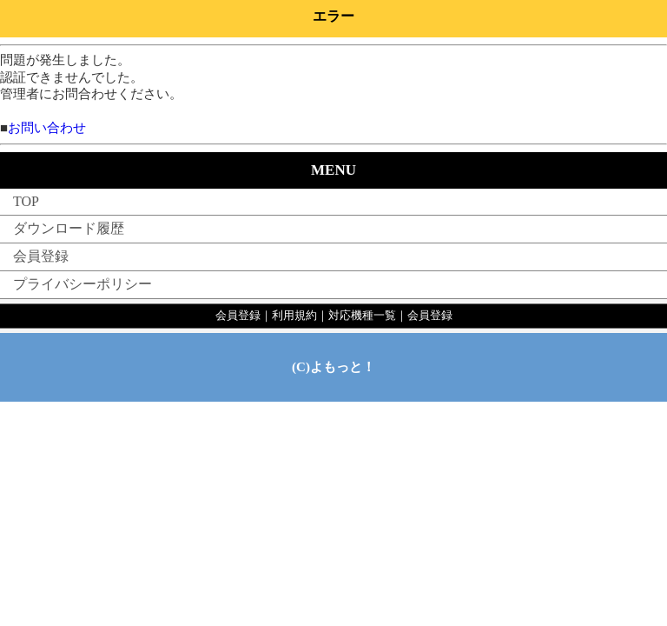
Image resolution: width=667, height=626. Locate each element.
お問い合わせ (47, 128)
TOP (26, 201)
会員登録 (41, 256)
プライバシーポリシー (82, 283)
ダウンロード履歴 (68, 228)
